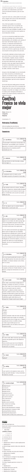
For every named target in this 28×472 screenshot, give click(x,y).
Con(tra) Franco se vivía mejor (13, 102)
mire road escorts (6, 398)
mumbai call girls (10, 383)
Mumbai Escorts (6, 386)
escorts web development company (11, 407)
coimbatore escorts (7, 393)
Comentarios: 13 (6, 119)
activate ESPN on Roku (8, 414)
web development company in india (11, 409)
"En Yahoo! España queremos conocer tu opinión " (12, 463)
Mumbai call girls (6, 389)
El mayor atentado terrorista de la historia (12, 451)
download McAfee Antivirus (9, 411)
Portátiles (13, 458)
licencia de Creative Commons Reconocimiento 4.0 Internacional (13, 427)
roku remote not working (8, 404)
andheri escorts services (8, 402)
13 (3, 382)
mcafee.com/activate (7, 405)
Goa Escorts (5, 388)
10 (3, 333)
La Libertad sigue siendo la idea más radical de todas (13, 447)
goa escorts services (7, 396)
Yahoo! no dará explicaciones (18, 442)
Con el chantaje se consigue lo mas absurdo (13, 457)
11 (3, 354)
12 (3, 365)
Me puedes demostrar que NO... (10, 467)
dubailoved (6, 442)
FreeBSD (13, 453)
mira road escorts (18, 414)
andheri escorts (6, 400)
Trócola (12, 469)
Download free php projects (9, 412)
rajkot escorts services (7, 395)
